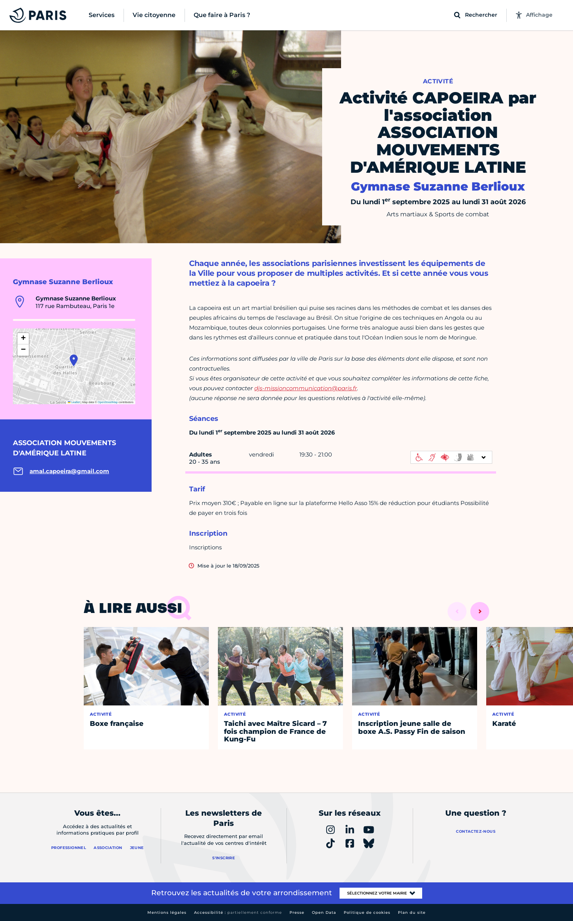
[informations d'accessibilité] (451, 457)
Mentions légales (166, 912)
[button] (74, 360)
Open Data (324, 912)
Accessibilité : (238, 912)
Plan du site (412, 912)
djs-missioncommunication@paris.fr (305, 388)
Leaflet (74, 402)
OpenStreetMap (108, 402)
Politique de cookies (367, 912)
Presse (297, 912)
